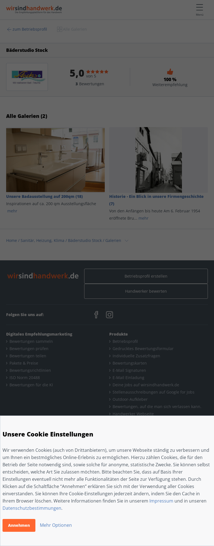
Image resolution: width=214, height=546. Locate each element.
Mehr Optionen (56, 525)
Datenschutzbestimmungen (32, 508)
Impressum (161, 501)
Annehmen (19, 525)
